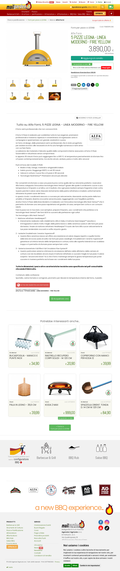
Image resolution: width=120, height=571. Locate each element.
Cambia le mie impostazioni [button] (90, 565)
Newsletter (38, 550)
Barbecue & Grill (12, 525)
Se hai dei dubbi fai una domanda (32, 285)
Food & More (11, 543)
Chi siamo (38, 545)
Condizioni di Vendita (42, 555)
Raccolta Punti (40, 538)
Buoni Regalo (39, 528)
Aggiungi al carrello (92, 58)
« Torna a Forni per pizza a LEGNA (60, 427)
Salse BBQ (81, 14)
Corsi (36, 530)
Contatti (37, 553)
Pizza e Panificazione (14, 530)
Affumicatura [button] (63, 14)
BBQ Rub (73, 14)
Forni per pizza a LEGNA (37, 20)
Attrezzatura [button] (50, 14)
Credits (9, 567)
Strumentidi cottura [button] (26, 12)
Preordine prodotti (41, 535)
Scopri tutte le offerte (101, 20)
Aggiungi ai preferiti (79, 89)
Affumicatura (11, 535)
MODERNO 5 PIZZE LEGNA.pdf (89, 118)
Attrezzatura (11, 533)
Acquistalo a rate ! (82, 64)
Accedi (107, 2)
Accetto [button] (67, 565)
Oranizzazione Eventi (42, 525)
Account (37, 541)
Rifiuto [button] (75, 565)
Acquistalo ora (60, 298)
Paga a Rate (39, 533)
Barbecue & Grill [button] (13, 14)
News (36, 548)
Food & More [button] (89, 12)
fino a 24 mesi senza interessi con (92, 67)
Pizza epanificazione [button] (37, 12)
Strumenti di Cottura (14, 528)
